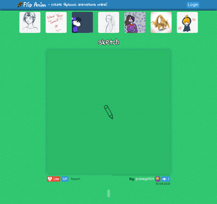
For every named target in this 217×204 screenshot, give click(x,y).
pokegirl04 (148, 178)
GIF (65, 179)
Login (193, 4)
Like (53, 179)
